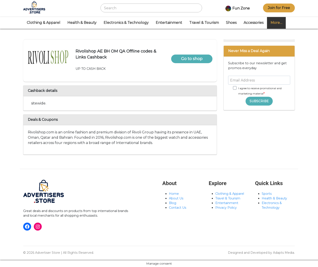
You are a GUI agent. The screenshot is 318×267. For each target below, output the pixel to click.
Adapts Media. (284, 253)
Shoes (231, 23)
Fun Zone (237, 8)
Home (174, 194)
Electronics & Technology (126, 23)
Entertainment (169, 23)
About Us (176, 198)
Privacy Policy (226, 208)
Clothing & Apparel (43, 23)
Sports (267, 194)
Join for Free (279, 8)
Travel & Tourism (204, 23)
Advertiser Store (47, 253)
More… (276, 23)
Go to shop (192, 58)
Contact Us (177, 208)
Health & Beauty (82, 23)
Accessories (253, 23)
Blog (172, 203)
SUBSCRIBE (259, 101)
